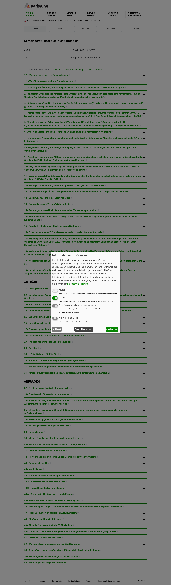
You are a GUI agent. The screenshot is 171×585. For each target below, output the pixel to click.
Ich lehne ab (57, 329)
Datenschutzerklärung (77, 284)
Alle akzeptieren (112, 329)
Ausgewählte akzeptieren (83, 329)
